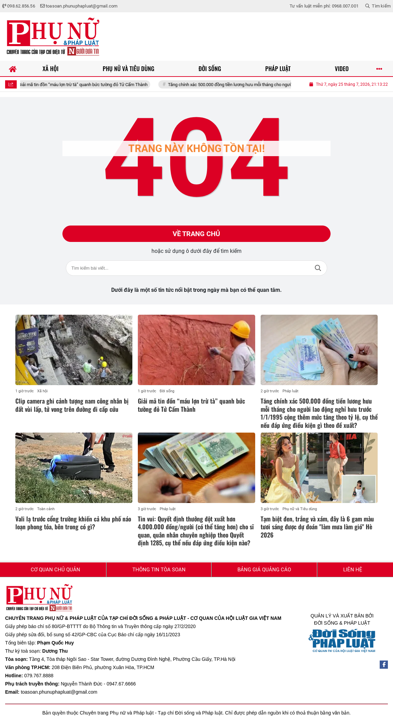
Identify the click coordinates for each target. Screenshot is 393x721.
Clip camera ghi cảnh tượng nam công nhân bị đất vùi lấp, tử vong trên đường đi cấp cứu (72, 404)
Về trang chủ (196, 234)
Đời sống (167, 391)
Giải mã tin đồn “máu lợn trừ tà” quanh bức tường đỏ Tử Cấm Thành (89, 84)
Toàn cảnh (46, 509)
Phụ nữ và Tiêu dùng (299, 509)
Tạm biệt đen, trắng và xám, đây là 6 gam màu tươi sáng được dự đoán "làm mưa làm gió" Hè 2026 (317, 526)
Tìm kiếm (317, 268)
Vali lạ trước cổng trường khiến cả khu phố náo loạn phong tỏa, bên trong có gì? (73, 522)
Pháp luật (290, 391)
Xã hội (42, 391)
